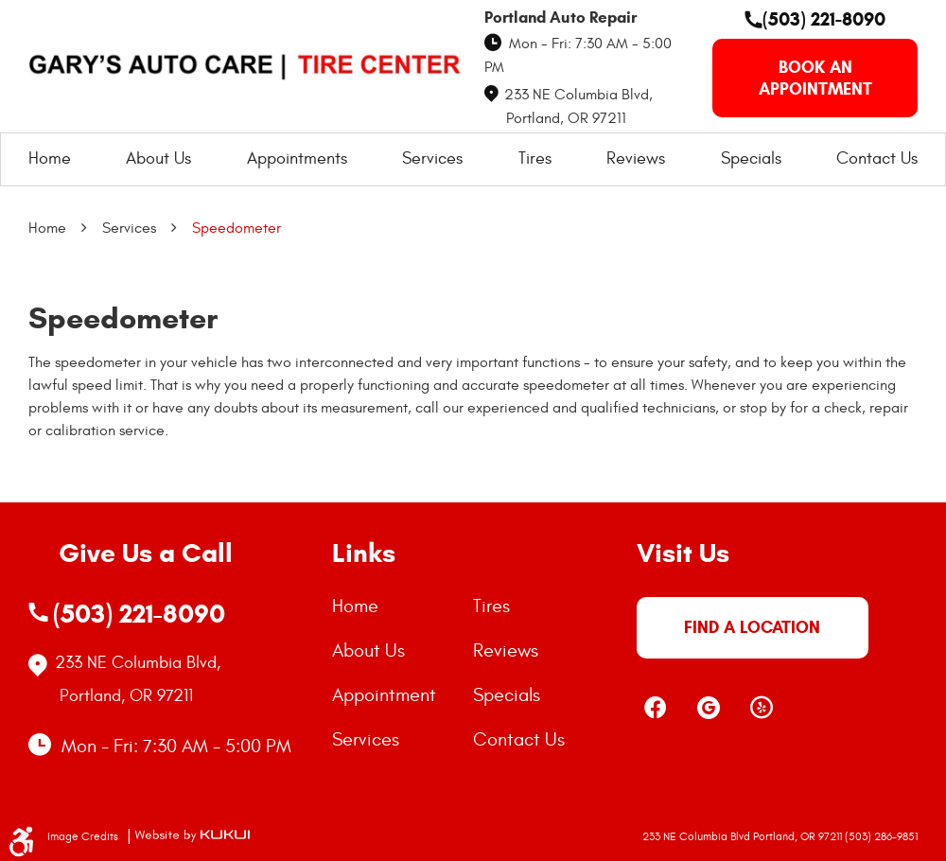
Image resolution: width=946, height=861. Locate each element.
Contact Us (877, 158)
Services (432, 158)
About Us (158, 158)
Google (708, 708)
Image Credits (84, 836)
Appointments (297, 158)
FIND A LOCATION (752, 627)
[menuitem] (49, 159)
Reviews (635, 158)
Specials (751, 158)
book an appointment (815, 78)
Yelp (761, 708)
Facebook (655, 708)
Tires (535, 158)
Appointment (384, 695)
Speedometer (236, 228)
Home (49, 158)
